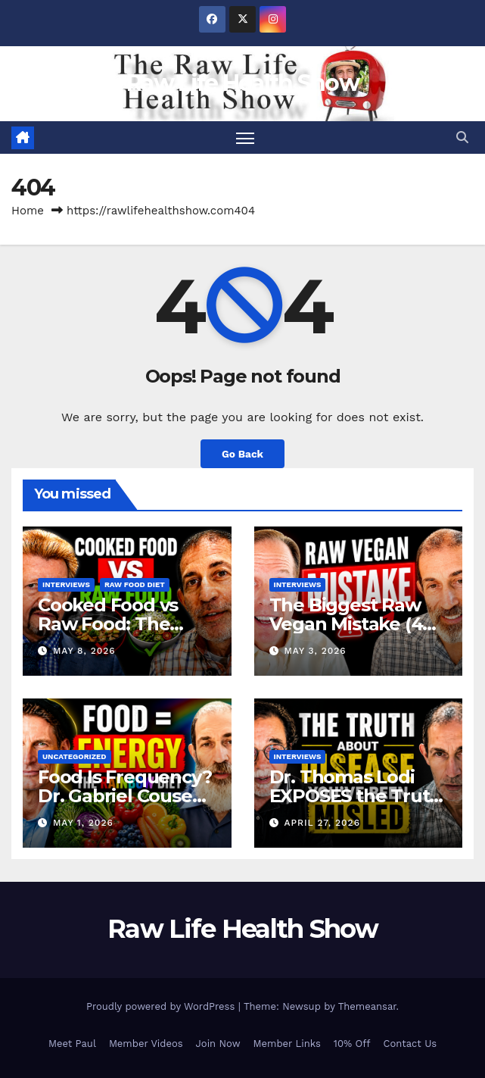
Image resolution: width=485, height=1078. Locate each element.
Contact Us (410, 1043)
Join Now (218, 1043)
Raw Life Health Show (242, 83)
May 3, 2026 (315, 650)
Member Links (287, 1043)
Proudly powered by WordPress (162, 1006)
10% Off (352, 1043)
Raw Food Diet (134, 584)
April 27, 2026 (322, 822)
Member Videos (146, 1043)
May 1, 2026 (83, 822)
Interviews (66, 584)
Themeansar (367, 1006)
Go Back (242, 454)
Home (27, 210)
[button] (462, 137)
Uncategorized (74, 756)
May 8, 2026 (84, 650)
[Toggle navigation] (245, 137)
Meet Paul (72, 1043)
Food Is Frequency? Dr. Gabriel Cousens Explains (125, 796)
